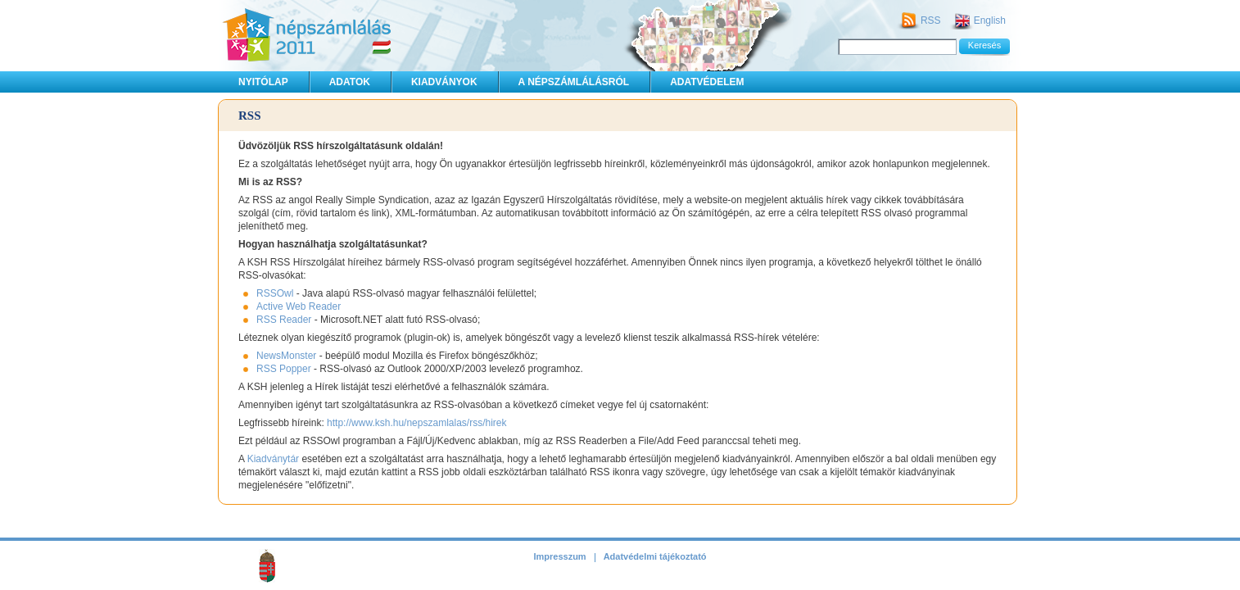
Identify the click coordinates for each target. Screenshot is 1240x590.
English (990, 20)
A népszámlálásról (574, 82)
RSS (931, 20)
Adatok (349, 82)
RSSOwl (274, 293)
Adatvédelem (707, 82)
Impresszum (559, 556)
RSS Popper (283, 368)
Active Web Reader (298, 306)
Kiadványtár (273, 459)
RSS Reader (283, 319)
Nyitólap (263, 82)
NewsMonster (286, 355)
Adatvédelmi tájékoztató (655, 556)
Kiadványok (444, 82)
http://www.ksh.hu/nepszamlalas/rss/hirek (416, 423)
